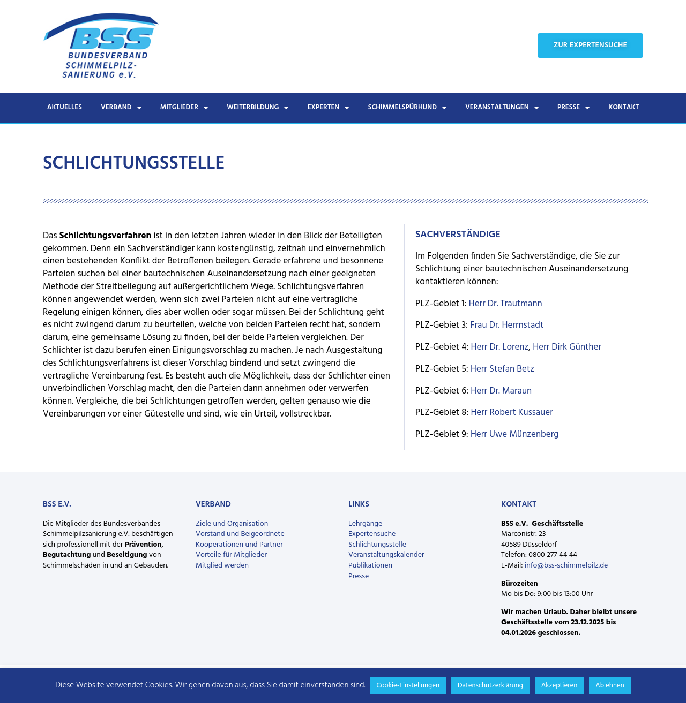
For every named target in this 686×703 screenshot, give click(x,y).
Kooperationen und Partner (239, 545)
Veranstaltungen (501, 108)
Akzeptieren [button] (559, 685)
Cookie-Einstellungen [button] (407, 685)
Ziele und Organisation (232, 524)
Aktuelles (64, 107)
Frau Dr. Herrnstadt (506, 325)
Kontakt (623, 107)
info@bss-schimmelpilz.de (566, 566)
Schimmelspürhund (407, 108)
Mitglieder (184, 108)
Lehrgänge (365, 524)
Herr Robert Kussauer (512, 412)
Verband (121, 108)
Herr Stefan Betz (502, 369)
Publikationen (370, 566)
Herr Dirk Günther (567, 347)
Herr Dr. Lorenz (500, 347)
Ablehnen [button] (609, 685)
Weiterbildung (257, 108)
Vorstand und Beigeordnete (240, 534)
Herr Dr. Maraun (501, 391)
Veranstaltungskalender (386, 555)
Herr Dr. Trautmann (505, 304)
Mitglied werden (222, 566)
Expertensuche (372, 534)
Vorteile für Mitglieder (231, 555)
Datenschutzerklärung (490, 685)
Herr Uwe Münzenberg (515, 434)
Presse (573, 108)
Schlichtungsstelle (377, 545)
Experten (328, 108)
